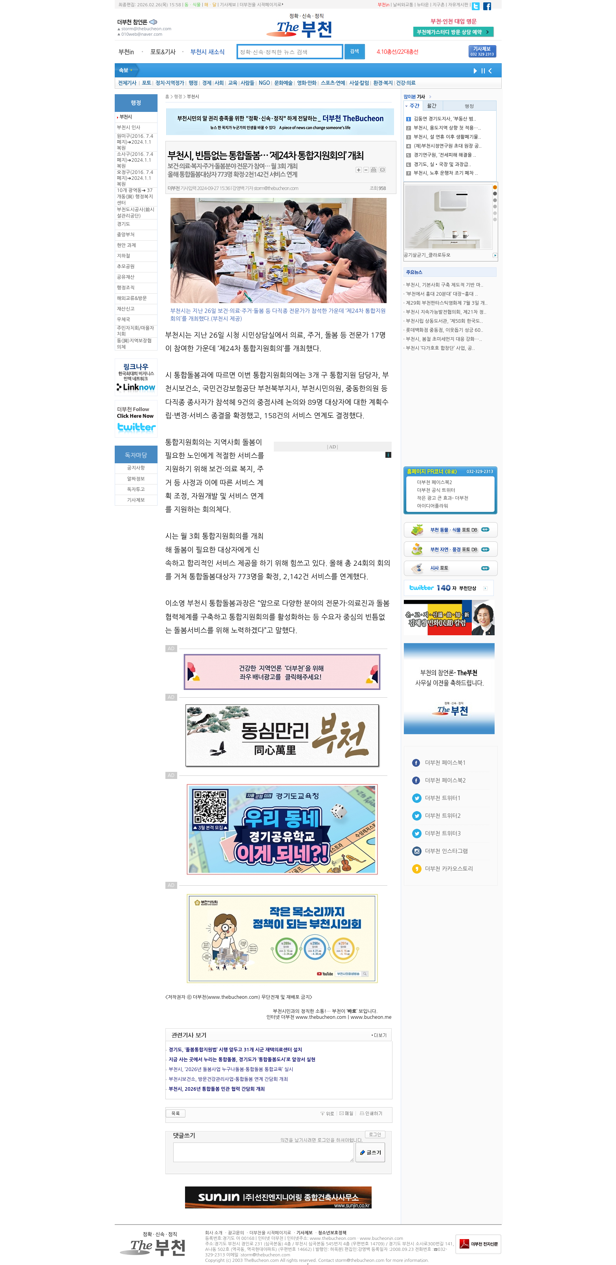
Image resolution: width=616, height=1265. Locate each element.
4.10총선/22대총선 (397, 52)
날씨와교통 (403, 5)
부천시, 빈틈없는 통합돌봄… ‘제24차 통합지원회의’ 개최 (265, 156)
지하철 (123, 256)
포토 (146, 83)
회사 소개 (213, 1233)
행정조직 (126, 287)
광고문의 (236, 1233)
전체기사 (127, 83)
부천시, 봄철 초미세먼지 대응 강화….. (444, 339)
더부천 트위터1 (443, 798)
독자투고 (136, 489)
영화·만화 (306, 83)
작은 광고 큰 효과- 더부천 (443, 498)
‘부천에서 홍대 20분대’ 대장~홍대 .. (442, 294)
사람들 (247, 83)
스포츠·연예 (333, 83)
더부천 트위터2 (443, 816)
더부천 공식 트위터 (436, 490)
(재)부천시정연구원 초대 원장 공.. (444, 146)
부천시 (126, 117)
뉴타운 (423, 5)
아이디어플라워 (432, 506)
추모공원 (126, 266)
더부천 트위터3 (443, 833)
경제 (206, 83)
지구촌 (439, 5)
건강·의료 (405, 83)
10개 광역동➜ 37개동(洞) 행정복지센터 (135, 196)
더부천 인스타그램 (446, 851)
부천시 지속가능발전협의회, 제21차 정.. (446, 312)
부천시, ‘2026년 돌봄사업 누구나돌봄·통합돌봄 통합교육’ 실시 (231, 1069)
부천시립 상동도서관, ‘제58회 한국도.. (444, 321)
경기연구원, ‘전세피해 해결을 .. (441, 155)
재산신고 (126, 309)
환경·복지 (382, 83)
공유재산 (126, 277)
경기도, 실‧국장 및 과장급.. (438, 164)
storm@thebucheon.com (276, 188)
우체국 (123, 319)
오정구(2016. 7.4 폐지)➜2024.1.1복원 (135, 178)
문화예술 (283, 83)
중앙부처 (126, 234)
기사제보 (228, 5)
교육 (232, 83)
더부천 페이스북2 (435, 482)
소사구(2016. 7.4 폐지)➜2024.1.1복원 (135, 160)
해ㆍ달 (210, 5)
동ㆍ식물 (193, 5)
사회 (219, 83)
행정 (193, 83)
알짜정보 (136, 479)
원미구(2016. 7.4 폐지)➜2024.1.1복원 (135, 142)
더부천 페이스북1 (445, 763)
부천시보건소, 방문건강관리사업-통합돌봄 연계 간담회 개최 (228, 1079)
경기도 (123, 224)
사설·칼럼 (358, 83)
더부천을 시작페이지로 (261, 4)
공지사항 (136, 468)
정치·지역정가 (170, 83)
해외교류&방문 (132, 298)
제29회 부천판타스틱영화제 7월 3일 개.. (447, 303)
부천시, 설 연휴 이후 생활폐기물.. (443, 137)
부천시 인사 (129, 127)
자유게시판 (458, 5)
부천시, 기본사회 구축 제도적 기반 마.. (444, 285)
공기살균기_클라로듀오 (427, 255)
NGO (264, 83)
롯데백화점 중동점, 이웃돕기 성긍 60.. (444, 330)
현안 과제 (126, 245)
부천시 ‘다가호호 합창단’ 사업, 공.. (440, 348)
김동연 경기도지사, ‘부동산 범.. (441, 119)
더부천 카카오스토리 (449, 869)
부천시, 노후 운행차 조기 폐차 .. (442, 173)
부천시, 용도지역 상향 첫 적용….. (443, 128)
